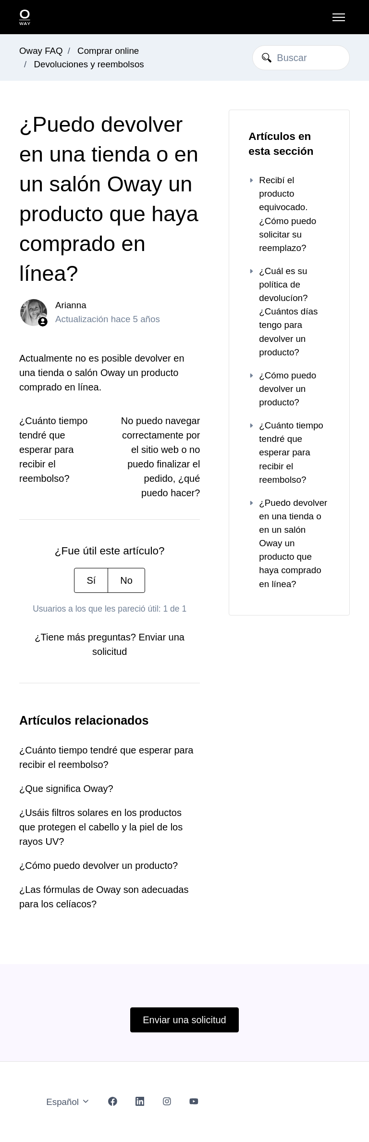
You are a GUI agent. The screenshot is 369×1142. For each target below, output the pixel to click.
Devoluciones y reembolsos (89, 64)
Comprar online (108, 51)
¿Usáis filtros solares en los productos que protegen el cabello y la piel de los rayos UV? (101, 827)
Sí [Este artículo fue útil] (91, 580)
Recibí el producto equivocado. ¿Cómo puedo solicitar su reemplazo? (282, 214)
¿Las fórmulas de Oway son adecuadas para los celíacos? (103, 896)
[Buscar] (301, 57)
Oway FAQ (41, 51)
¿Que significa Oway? (66, 788)
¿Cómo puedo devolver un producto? (98, 865)
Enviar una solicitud (184, 1020)
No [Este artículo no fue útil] (126, 580)
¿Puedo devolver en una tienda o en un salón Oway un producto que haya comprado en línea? (287, 543)
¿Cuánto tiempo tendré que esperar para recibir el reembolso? (53, 449)
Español (68, 1102)
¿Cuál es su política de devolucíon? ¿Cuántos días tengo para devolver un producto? (283, 311)
